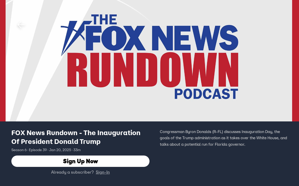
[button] (21, 25)
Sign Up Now (80, 161)
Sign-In (103, 172)
